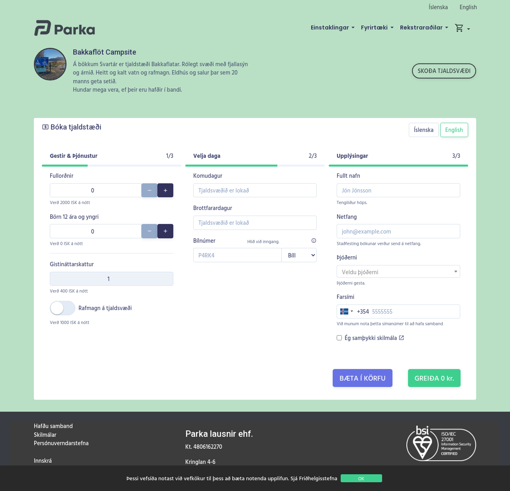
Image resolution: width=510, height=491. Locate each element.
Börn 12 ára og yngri (74, 216)
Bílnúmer (204, 240)
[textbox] (398, 272)
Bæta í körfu (362, 378)
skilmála (390, 338)
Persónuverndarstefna (61, 443)
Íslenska (438, 7)
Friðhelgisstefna (318, 478)
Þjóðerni (347, 257)
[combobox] (398, 271)
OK (361, 478)
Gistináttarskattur (72, 264)
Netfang (347, 216)
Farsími (345, 297)
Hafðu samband (53, 426)
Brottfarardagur (212, 208)
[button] (462, 28)
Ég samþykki (374, 338)
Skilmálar (45, 434)
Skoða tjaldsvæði (444, 71)
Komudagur (207, 175)
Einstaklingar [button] (330, 27)
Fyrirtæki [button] (375, 27)
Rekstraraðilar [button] (422, 27)
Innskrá (43, 460)
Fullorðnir (61, 175)
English (468, 7)
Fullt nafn (348, 175)
